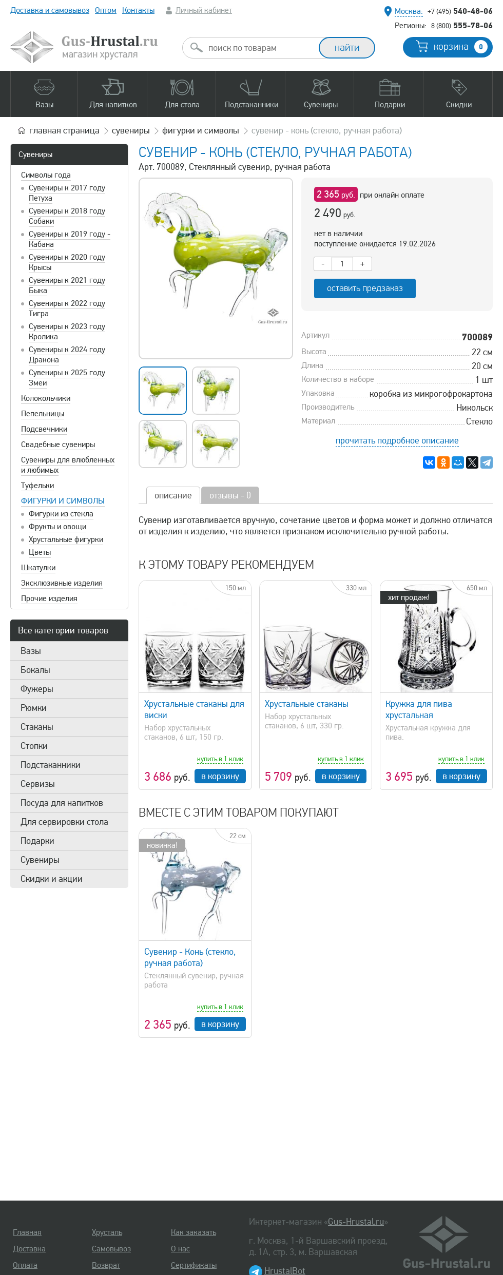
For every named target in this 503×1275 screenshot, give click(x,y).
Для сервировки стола (64, 821)
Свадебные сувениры (58, 444)
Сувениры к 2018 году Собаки (67, 216)
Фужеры (37, 688)
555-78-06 (462, 25)
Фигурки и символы (63, 501)
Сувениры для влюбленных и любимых (67, 465)
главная (64, 130)
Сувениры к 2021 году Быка (67, 285)
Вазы (31, 650)
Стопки (34, 745)
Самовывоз (111, 1249)
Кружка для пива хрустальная (418, 709)
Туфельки (37, 485)
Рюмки (34, 707)
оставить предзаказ (365, 288)
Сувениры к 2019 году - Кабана (69, 239)
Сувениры (35, 154)
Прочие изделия (49, 598)
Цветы (40, 552)
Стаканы (37, 726)
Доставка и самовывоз (49, 10)
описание (173, 495)
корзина (461, 46)
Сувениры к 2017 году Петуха (67, 193)
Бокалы (35, 669)
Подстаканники (51, 764)
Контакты (138, 10)
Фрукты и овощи (57, 526)
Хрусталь (107, 1232)
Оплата (25, 1265)
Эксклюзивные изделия (62, 583)
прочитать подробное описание (397, 440)
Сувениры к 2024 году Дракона (67, 354)
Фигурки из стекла (61, 514)
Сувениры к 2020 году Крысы (67, 262)
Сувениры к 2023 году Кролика (67, 331)
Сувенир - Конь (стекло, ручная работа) (190, 957)
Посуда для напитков (62, 802)
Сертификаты (194, 1265)
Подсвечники (44, 429)
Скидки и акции (52, 878)
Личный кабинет (204, 10)
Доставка (29, 1249)
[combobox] (259, 48)
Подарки (37, 840)
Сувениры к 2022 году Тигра (67, 308)
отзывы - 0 (230, 495)
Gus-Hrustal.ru (356, 1221)
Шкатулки (38, 568)
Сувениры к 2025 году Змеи (67, 378)
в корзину (220, 776)
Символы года (46, 175)
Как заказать (193, 1232)
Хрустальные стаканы (307, 703)
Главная (27, 1232)
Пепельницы (42, 414)
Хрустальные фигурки (66, 539)
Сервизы (38, 783)
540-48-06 (460, 11)
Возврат (106, 1265)
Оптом (106, 10)
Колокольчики (45, 398)
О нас (180, 1249)
